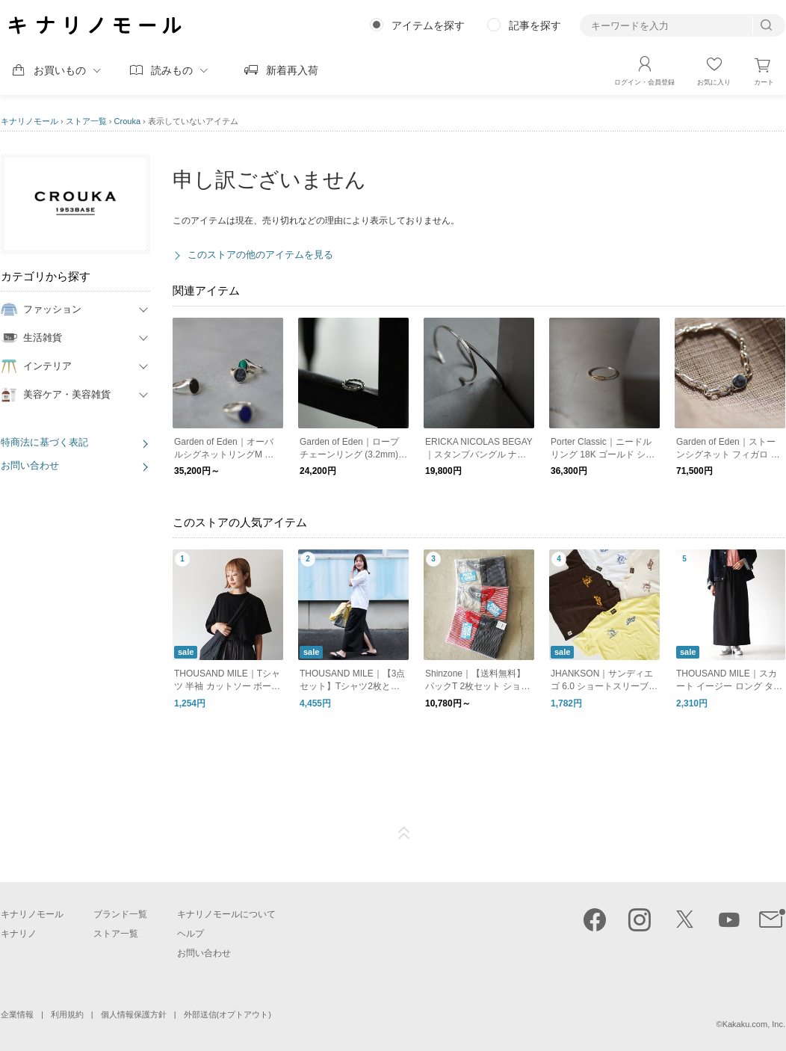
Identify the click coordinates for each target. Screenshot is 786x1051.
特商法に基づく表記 (44, 442)
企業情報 (17, 1014)
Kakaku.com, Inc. (753, 1024)
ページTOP (404, 833)
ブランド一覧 (120, 914)
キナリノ (19, 933)
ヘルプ (190, 933)
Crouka (127, 121)
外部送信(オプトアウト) (227, 1014)
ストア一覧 (86, 121)
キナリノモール (29, 121)
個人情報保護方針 (134, 1014)
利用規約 (67, 1014)
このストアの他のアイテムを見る (260, 254)
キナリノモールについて (226, 914)
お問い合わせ (30, 465)
